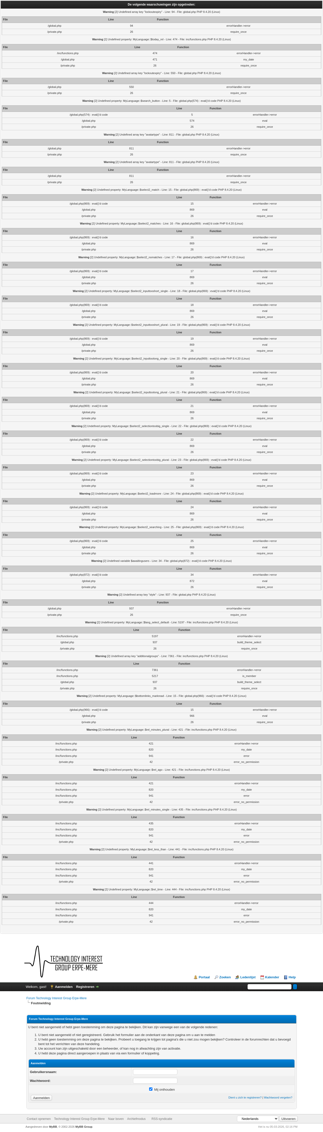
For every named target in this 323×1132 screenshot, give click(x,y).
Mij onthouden (162, 1089)
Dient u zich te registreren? (244, 1097)
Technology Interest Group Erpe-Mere (79, 1119)
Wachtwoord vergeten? (278, 1097)
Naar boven (116, 1119)
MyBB (53, 1126)
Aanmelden (64, 987)
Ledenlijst (248, 977)
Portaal (204, 977)
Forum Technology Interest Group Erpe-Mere (56, 998)
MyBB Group (83, 1126)
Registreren (85, 987)
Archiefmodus (136, 1119)
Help (292, 977)
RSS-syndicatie (161, 1119)
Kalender (272, 977)
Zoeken (225, 977)
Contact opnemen (39, 1119)
